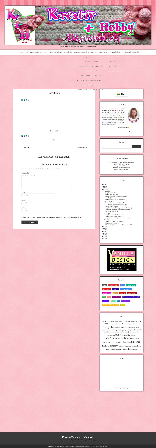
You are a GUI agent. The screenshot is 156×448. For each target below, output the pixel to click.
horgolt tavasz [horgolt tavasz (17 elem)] (108, 332)
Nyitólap (21, 52)
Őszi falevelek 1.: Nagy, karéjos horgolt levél (116, 204)
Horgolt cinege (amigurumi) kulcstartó (114, 221)
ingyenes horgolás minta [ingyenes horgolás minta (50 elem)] (120, 342)
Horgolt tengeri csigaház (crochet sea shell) (115, 214)
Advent (104, 285)
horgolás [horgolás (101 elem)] (119, 334)
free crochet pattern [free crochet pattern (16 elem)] (127, 324)
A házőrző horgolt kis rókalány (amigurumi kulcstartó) (118, 224)
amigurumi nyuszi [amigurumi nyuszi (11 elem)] (117, 321)
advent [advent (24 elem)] (104, 321)
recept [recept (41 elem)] (108, 349)
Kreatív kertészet (132, 293)
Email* (23, 200)
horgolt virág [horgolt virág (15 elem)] (111, 335)
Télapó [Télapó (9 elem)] (130, 349)
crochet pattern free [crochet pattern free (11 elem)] (113, 324)
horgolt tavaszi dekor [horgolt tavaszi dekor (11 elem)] (117, 332)
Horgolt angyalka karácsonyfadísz (121, 167)
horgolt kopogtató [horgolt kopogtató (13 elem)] (115, 330)
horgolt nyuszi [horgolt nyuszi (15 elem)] (124, 330)
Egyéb (122, 285)
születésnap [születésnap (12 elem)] (114, 349)
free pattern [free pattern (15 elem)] (136, 324)
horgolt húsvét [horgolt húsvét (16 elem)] (124, 327)
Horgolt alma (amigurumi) (111, 206)
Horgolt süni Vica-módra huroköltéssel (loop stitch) (117, 209)
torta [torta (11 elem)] (125, 349)
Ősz (109, 297)
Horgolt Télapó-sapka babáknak (121, 164)
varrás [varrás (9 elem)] (133, 349)
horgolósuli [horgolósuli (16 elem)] (121, 338)
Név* (23, 193)
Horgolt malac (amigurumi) (111, 193)
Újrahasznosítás (126, 300)
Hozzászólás (25, 173)
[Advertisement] (78, 70)
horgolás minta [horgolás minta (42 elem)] (129, 335)
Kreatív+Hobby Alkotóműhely (110, 52)
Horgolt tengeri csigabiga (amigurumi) (114, 216)
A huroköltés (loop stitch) (111, 211)
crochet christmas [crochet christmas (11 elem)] (131, 321)
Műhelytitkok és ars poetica (37, 52)
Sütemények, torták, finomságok (131, 297)
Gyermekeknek (106, 289)
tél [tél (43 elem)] (128, 349)
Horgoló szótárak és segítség (61, 52)
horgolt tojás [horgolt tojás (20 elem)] (126, 332)
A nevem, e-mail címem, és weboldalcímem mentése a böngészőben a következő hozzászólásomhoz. (51, 217)
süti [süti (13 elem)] (118, 349)
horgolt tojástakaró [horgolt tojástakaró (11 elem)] (134, 332)
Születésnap (106, 300)
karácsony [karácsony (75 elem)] (113, 345)
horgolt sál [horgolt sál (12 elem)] (138, 330)
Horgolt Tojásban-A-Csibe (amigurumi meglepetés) (121, 162)
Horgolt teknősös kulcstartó (111, 223)
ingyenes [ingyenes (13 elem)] (132, 338)
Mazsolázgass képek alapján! (85, 52)
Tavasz (113, 300)
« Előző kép (25, 147)
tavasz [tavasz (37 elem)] (121, 349)
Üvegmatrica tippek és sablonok (110, 304)
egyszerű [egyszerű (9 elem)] (120, 323)
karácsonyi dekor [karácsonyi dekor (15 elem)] (123, 346)
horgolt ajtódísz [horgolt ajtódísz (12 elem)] (116, 327)
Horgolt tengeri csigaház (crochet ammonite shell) (117, 218)
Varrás (122, 304)
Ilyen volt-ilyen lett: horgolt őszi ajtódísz (115, 203)
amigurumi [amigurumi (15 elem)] (110, 321)
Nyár (104, 297)
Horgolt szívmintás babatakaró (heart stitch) (115, 199)
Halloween (115, 289)
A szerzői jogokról (132, 52)
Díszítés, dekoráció (113, 285)
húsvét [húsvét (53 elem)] (127, 338)
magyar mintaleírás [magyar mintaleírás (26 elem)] (134, 346)
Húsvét (115, 293)
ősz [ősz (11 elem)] (136, 349)
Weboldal (24, 208)
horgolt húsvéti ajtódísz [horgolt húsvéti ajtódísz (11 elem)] (133, 327)
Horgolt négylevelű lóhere (111, 194)
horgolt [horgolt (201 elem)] (108, 327)
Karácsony (122, 293)
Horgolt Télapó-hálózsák (122, 166)
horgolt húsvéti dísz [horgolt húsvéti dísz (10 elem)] (106, 329)
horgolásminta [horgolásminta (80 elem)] (110, 338)
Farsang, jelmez (131, 285)
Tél (118, 300)
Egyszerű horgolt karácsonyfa (121, 169)
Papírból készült (117, 297)
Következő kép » (82, 147)
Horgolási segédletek (126, 289)
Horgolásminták (107, 293)
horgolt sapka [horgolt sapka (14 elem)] (132, 330)
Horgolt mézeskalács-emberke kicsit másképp (116, 196)
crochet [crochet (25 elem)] (124, 321)
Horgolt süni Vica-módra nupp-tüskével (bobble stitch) (118, 208)
